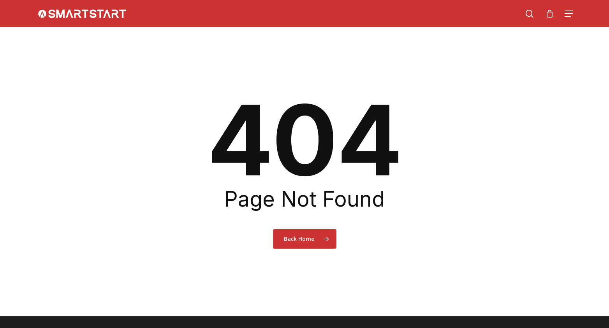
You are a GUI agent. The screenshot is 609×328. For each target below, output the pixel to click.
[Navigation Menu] (569, 14)
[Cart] (549, 13)
